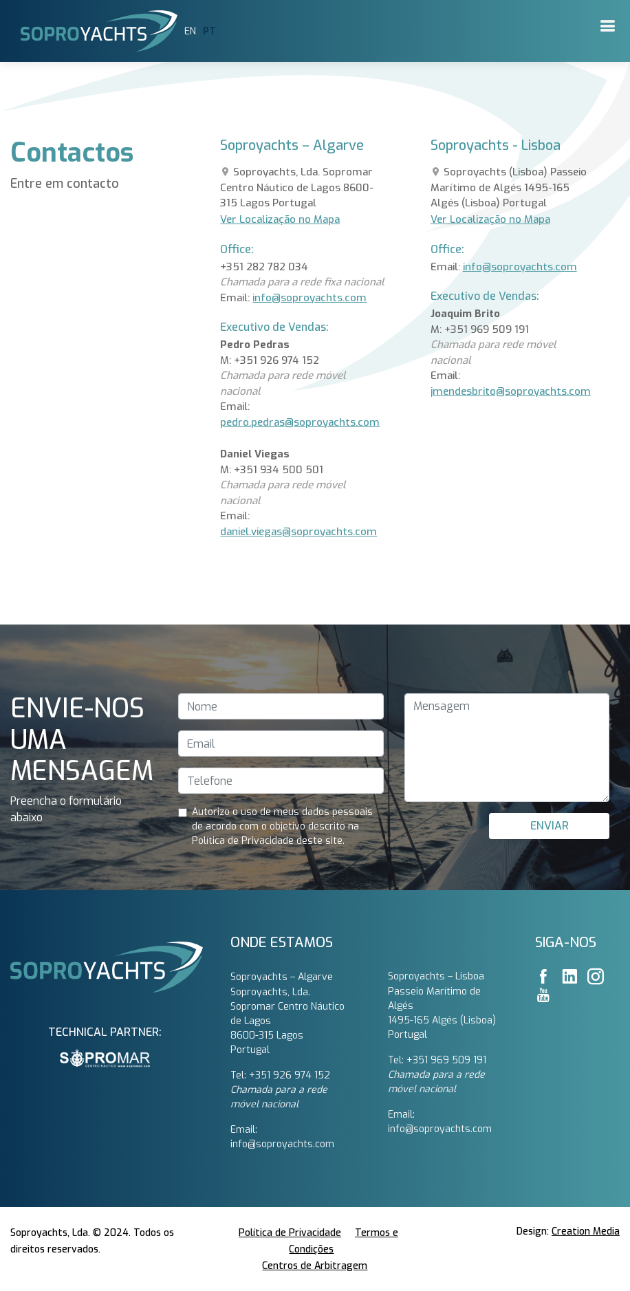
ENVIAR (549, 825)
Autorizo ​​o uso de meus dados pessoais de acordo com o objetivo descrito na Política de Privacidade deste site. (282, 826)
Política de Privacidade (290, 1232)
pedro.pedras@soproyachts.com (300, 422)
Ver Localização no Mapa (280, 219)
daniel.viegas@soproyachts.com (298, 532)
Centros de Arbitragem (314, 1265)
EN (190, 31)
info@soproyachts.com (309, 298)
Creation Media (586, 1231)
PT (209, 31)
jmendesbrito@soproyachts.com (511, 391)
